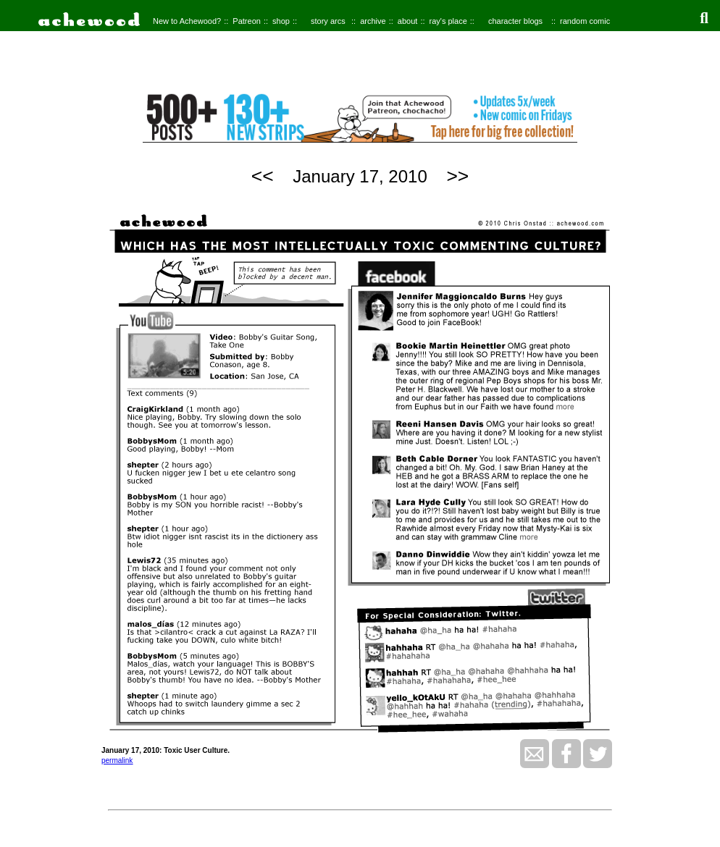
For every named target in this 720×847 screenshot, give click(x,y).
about (408, 21)
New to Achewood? (187, 21)
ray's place (448, 21)
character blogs (515, 21)
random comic (585, 21)
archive (372, 21)
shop (281, 21)
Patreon (247, 21)
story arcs (328, 21)
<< (262, 176)
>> (457, 176)
